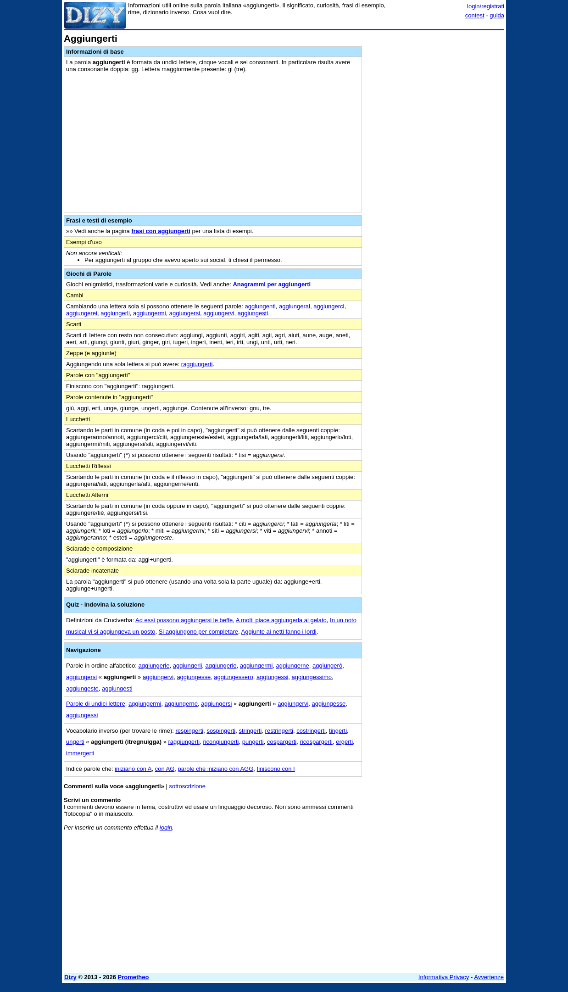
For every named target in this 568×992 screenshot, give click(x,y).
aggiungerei (81, 313)
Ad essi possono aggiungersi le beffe (184, 620)
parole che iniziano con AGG (216, 768)
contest (474, 15)
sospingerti (220, 730)
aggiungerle (154, 665)
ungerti (75, 741)
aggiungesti (253, 313)
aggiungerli (115, 313)
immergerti (80, 753)
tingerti (338, 730)
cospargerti (281, 741)
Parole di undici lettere (95, 703)
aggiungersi (184, 313)
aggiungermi (149, 313)
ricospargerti (316, 741)
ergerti (344, 741)
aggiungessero (233, 677)
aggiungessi (272, 677)
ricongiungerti (221, 741)
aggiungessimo (312, 677)
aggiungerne (292, 665)
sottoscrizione (187, 786)
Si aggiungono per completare (198, 631)
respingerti (189, 730)
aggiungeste (82, 688)
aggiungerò (327, 665)
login (166, 827)
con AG (165, 768)
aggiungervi (218, 313)
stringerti (250, 730)
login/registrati (485, 6)
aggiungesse (194, 677)
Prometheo (133, 977)
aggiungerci (328, 306)
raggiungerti (197, 364)
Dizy (70, 977)
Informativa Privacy (443, 977)
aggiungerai (294, 306)
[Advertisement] (435, 171)
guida (497, 15)
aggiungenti (260, 306)
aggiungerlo (221, 665)
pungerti (253, 741)
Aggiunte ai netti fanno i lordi (279, 631)
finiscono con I (276, 768)
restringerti (279, 730)
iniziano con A (133, 768)
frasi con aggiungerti (160, 231)
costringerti (311, 730)
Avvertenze (489, 977)
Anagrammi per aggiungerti (272, 284)
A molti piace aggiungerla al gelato (281, 620)
